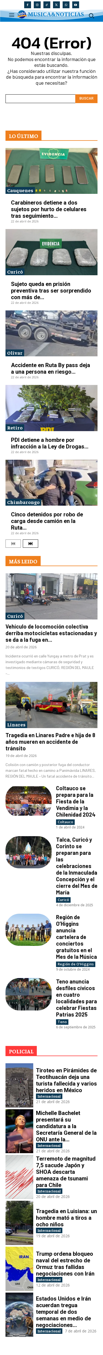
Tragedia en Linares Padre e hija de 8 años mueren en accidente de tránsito (50, 741)
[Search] (86, 98)
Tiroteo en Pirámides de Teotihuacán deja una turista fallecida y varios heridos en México (66, 1080)
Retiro (15, 427)
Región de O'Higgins (76, 964)
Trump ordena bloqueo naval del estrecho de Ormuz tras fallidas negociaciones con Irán (65, 1264)
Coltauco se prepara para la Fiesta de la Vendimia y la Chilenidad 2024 (76, 801)
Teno (62, 1021)
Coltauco (65, 821)
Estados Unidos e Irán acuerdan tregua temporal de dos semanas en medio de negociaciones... (63, 1311)
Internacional (49, 1096)
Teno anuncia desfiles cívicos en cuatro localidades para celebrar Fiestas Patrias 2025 (76, 998)
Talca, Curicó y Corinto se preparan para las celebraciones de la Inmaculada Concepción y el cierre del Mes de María (77, 866)
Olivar (15, 352)
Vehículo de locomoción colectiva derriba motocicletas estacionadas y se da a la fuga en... (51, 633)
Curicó (15, 271)
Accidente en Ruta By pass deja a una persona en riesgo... (50, 368)
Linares (16, 724)
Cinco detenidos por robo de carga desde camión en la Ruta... (47, 521)
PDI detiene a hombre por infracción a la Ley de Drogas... (49, 443)
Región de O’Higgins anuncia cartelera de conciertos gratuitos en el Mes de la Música (76, 937)
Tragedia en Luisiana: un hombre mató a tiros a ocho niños (66, 1218)
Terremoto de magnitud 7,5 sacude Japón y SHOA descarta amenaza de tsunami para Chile (66, 1171)
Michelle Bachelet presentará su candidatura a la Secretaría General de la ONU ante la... (66, 1126)
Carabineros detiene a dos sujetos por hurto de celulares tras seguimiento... (49, 209)
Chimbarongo (23, 502)
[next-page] (30, 543)
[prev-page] (13, 543)
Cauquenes (20, 190)
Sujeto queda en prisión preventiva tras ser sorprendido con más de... (51, 291)
